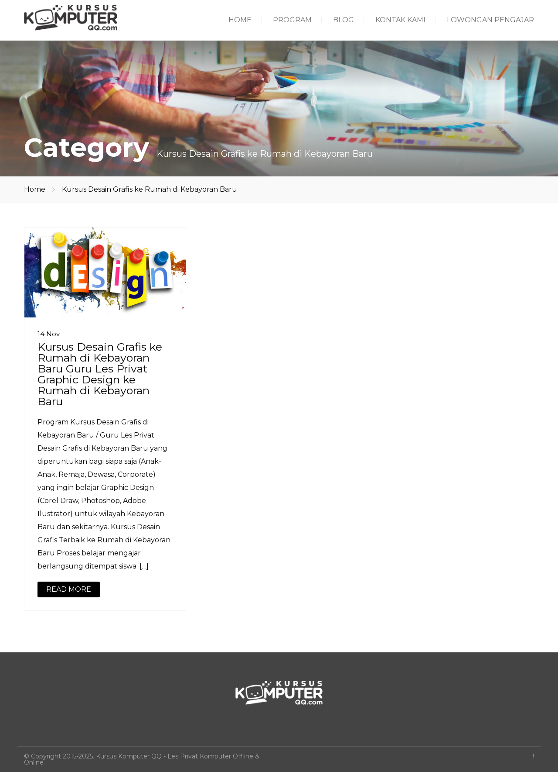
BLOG (343, 20)
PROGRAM (292, 20)
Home (34, 189)
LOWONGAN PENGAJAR (490, 20)
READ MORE (68, 589)
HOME (240, 20)
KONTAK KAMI (400, 20)
